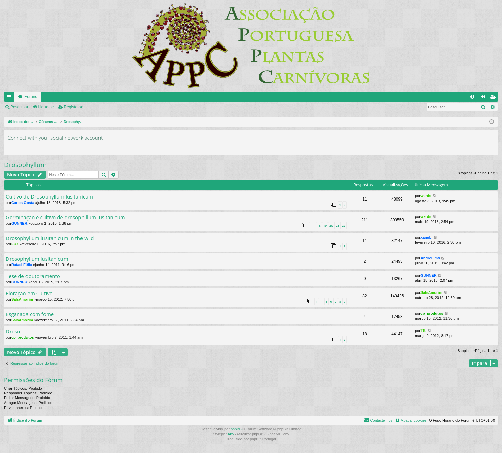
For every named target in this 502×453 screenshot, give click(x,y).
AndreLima (430, 258)
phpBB (236, 429)
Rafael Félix (21, 265)
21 (337, 225)
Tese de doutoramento (33, 276)
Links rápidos (10, 98)
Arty (231, 434)
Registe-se (73, 107)
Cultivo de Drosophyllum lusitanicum (49, 196)
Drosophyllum (25, 164)
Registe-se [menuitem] (494, 98)
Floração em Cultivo (29, 293)
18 (319, 225)
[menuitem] (472, 97)
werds (425, 196)
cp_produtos (431, 313)
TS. (423, 330)
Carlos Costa (22, 203)
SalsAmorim (22, 299)
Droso (13, 331)
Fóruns (30, 96)
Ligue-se (46, 107)
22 (343, 225)
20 (331, 225)
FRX (15, 244)
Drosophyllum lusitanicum (37, 259)
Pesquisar (19, 107)
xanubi (426, 237)
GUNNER (19, 223)
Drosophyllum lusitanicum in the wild (50, 238)
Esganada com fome (30, 314)
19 (325, 225)
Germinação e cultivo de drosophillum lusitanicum (65, 217)
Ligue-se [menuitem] (484, 98)
